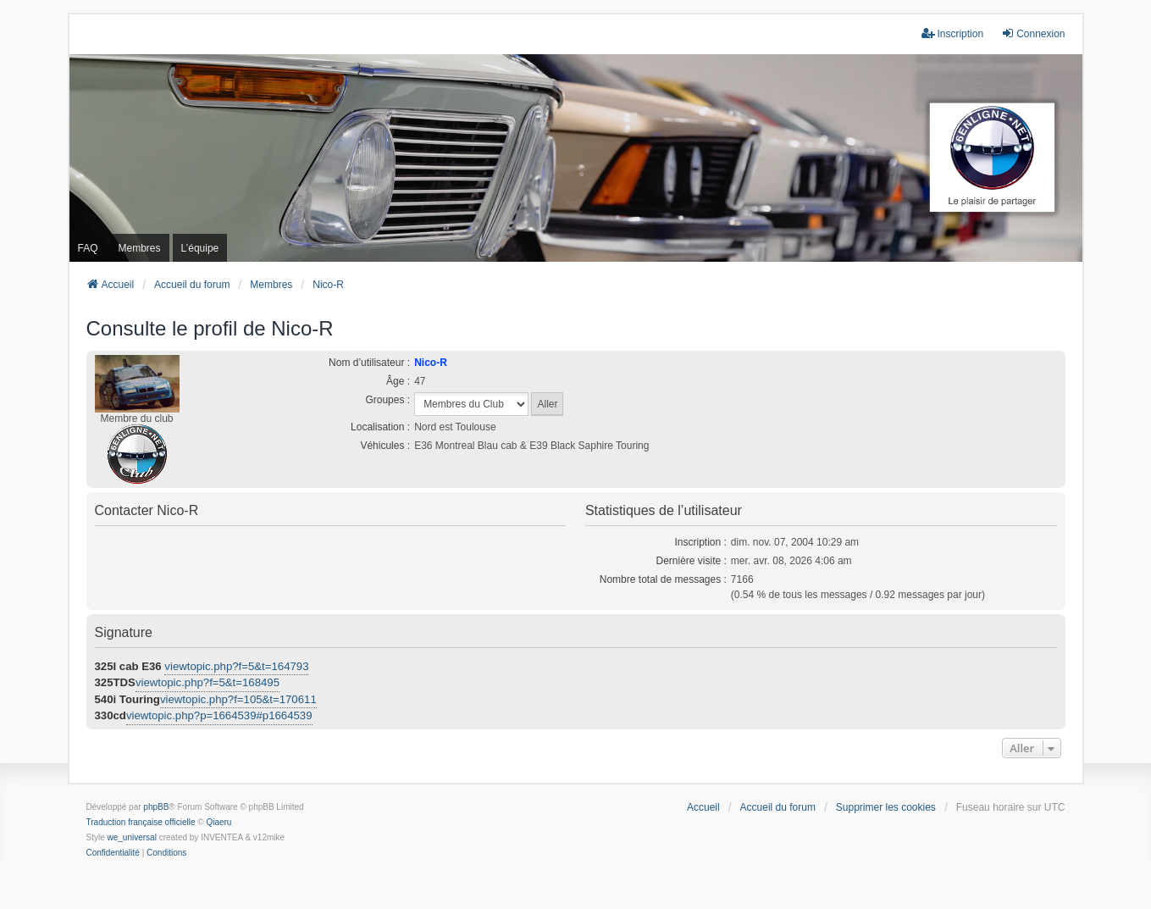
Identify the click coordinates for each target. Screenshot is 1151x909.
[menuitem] (113, 853)
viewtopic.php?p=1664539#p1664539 (219, 715)
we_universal (132, 837)
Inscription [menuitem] (952, 33)
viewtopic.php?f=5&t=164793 (236, 666)
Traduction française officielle (141, 822)
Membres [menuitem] (140, 248)
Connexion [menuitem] (1033, 33)
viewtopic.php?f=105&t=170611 (238, 699)
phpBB (156, 807)
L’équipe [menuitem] (200, 248)
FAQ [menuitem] (88, 248)
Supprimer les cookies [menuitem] (886, 807)
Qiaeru (218, 822)
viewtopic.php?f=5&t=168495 (207, 682)
